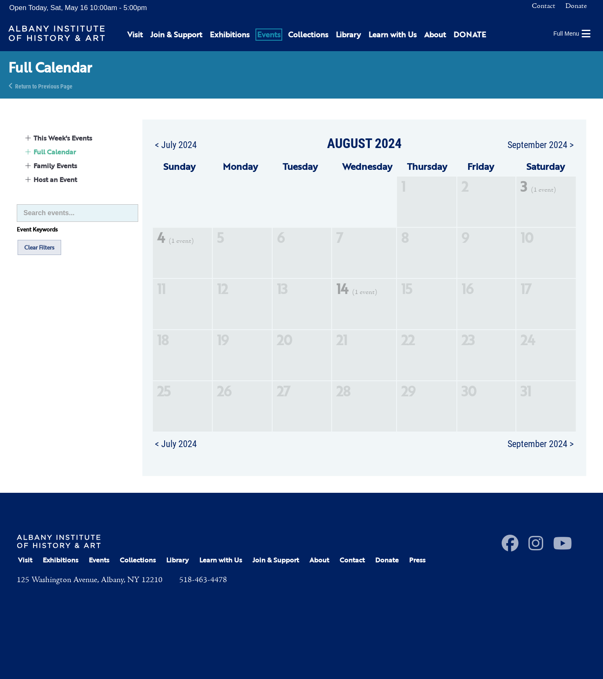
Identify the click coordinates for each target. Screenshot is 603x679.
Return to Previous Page (43, 85)
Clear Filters (39, 247)
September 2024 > (541, 144)
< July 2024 (176, 144)
